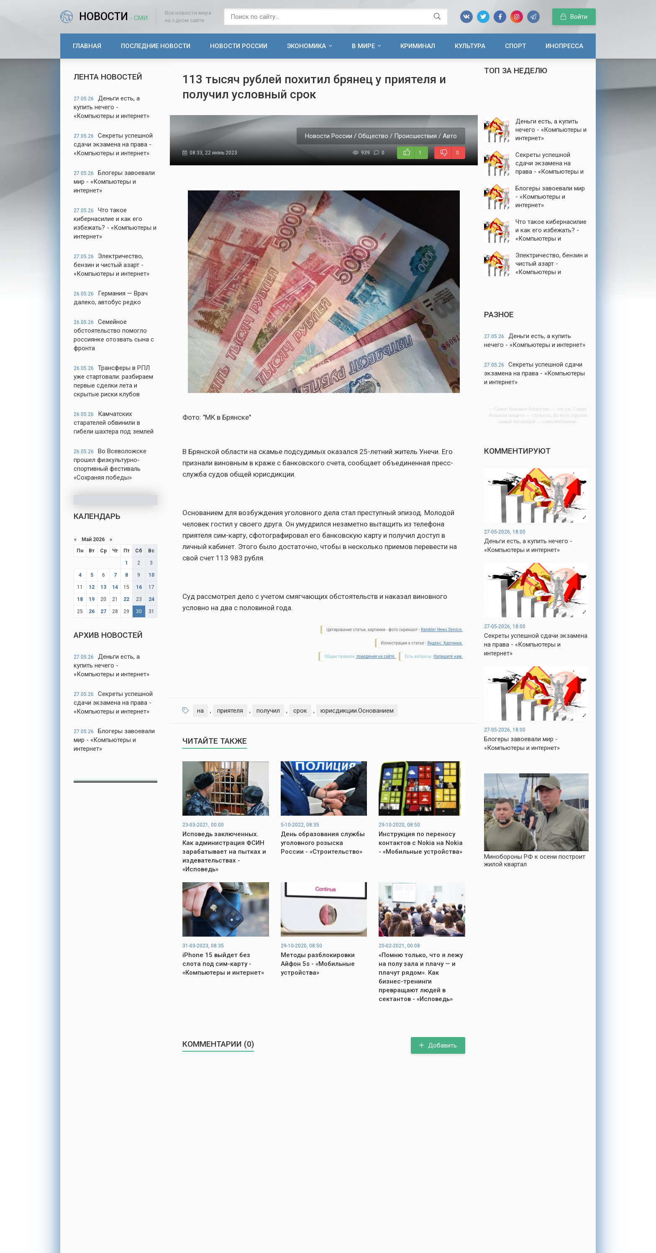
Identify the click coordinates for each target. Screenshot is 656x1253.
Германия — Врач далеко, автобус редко (111, 298)
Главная (87, 46)
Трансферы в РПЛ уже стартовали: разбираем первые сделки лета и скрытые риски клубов (113, 381)
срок (300, 710)
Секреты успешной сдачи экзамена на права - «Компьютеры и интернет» (113, 144)
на (200, 710)
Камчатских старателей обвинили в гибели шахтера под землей (114, 422)
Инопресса (564, 46)
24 (151, 599)
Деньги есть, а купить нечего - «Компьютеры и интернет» (111, 107)
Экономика (306, 46)
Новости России (238, 46)
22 (126, 599)
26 (92, 611)
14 (115, 587)
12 (92, 587)
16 (139, 587)
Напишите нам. (448, 656)
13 (103, 587)
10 (151, 575)
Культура (470, 46)
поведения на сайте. (375, 656)
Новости (113, 16)
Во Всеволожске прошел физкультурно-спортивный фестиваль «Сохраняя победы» (110, 464)
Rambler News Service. (442, 629)
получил (268, 710)
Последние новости (155, 46)
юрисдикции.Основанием (357, 710)
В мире (363, 46)
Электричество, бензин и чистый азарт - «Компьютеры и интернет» (111, 264)
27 (103, 611)
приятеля (230, 710)
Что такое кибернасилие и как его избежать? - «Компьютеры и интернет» (115, 223)
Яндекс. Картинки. (445, 643)
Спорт (515, 46)
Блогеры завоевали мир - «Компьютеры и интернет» (114, 181)
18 (80, 599)
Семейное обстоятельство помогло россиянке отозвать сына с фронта (114, 335)
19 (92, 599)
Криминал (417, 46)
